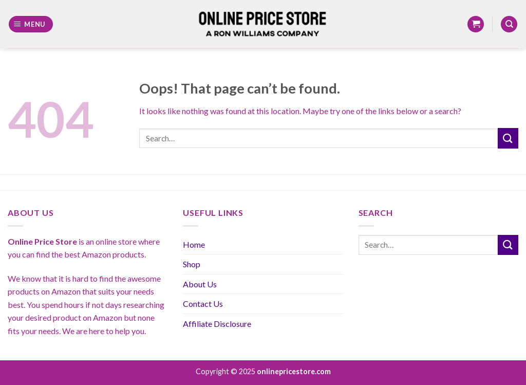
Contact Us (203, 303)
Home (194, 244)
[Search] (509, 24)
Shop (191, 264)
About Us (200, 284)
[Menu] (31, 24)
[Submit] (508, 138)
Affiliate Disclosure (217, 323)
